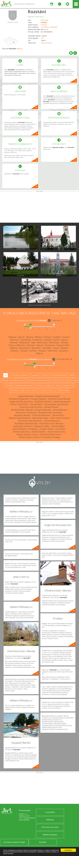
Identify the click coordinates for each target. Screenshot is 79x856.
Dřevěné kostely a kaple (24, 385)
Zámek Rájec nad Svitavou (56, 404)
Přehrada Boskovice (41, 415)
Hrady (67, 380)
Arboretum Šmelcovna (26, 412)
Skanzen (72, 375)
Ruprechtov (24, 348)
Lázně (57, 385)
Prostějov (44, 25)
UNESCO (45, 375)
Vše (5, 375)
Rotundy (39, 385)
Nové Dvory (42, 342)
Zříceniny (8, 385)
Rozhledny (57, 380)
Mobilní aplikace (50, 834)
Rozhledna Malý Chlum (50, 434)
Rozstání (37, 11)
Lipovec (64, 339)
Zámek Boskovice (52, 420)
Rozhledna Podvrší (43, 401)
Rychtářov (36, 348)
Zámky (75, 380)
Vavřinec (33, 350)
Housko (65, 337)
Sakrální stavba (63, 390)
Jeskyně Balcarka (26, 396)
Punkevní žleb (63, 345)
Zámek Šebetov (38, 431)
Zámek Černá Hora (56, 431)
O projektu (50, 812)
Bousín (21, 337)
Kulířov (56, 339)
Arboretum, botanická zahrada (39, 380)
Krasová (47, 339)
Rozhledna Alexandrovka (26, 423)
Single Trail (24, 390)
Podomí (39, 345)
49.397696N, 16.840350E (49, 27)
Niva (33, 342)
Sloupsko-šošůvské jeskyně (47, 396)
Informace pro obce (50, 827)
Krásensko (37, 339)
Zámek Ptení (58, 415)
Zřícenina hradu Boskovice (30, 420)
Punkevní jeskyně (38, 398)
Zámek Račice (36, 404)
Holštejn (57, 337)
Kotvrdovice (25, 339)
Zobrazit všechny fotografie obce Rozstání (39, 305)
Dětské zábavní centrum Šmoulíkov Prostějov (39, 437)
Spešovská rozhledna (22, 426)
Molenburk (25, 342)
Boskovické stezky (40, 418)
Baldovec (20, 49)
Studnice (14, 350)
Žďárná (39, 353)
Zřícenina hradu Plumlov (31, 407)
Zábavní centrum (48, 390)
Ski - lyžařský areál (58, 375)
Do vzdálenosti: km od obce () (29, 359)
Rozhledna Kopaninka (19, 398)
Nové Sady (54, 342)
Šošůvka (64, 348)
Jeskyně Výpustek (43, 409)
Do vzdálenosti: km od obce (32, 320)
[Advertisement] (39, 207)
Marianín (14, 342)
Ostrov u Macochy (17, 345)
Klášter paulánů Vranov (27, 434)
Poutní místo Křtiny (19, 404)
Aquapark (34, 375)
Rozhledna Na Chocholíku (50, 412)
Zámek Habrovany (21, 431)
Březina (29, 337)
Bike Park (13, 390)
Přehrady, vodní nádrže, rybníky (13, 380)
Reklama (50, 819)
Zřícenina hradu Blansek (59, 398)
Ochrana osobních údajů (14, 842)
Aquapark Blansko (22, 415)
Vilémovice (52, 350)
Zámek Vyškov (58, 426)
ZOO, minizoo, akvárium (19, 375)
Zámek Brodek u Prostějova (25, 429)
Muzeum (35, 390)
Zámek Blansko (60, 409)
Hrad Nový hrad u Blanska (51, 423)
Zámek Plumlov (51, 407)
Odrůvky (64, 342)
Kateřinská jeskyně (61, 401)
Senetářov (47, 348)
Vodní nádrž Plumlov (59, 418)
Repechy (14, 348)
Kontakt (42, 842)
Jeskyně (48, 385)
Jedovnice (14, 339)
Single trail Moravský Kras (21, 401)
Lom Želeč (60, 429)
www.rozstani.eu (46, 43)
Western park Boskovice (20, 418)
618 (42, 38)
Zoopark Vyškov (47, 429)
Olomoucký (44, 20)
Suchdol (23, 350)
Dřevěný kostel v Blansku (22, 409)
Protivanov (50, 345)
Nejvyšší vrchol (68, 385)
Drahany (48, 337)
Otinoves (31, 345)
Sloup (56, 348)
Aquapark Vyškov (42, 426)
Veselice (42, 350)
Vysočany (63, 350)
